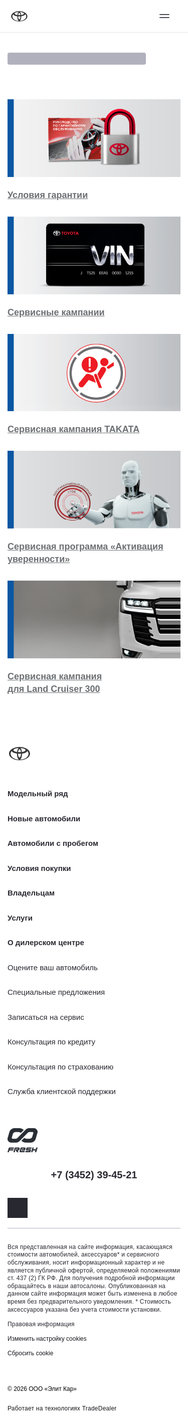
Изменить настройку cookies (47, 1338)
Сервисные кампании (56, 312)
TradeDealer (99, 1408)
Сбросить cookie (30, 1353)
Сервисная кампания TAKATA (73, 429)
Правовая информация (41, 1324)
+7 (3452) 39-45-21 (94, 1174)
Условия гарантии (48, 195)
